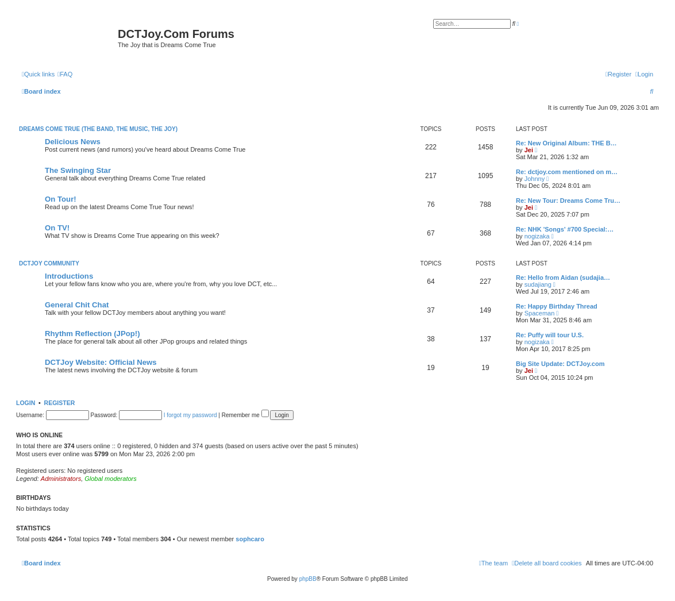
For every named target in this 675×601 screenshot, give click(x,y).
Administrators (61, 478)
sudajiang (537, 284)
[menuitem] (64, 74)
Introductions (69, 276)
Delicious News (73, 141)
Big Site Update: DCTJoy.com (560, 363)
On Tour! (60, 199)
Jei (528, 150)
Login (25, 402)
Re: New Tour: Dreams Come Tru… (568, 200)
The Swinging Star (78, 170)
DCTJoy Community (49, 263)
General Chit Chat (77, 304)
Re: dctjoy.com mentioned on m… (567, 171)
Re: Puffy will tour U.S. (550, 335)
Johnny (534, 178)
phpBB (308, 579)
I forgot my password (190, 415)
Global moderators (110, 478)
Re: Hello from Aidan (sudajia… (563, 277)
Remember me (245, 415)
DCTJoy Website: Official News (101, 362)
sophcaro (250, 538)
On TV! (57, 228)
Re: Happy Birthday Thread (556, 306)
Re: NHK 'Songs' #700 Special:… (565, 229)
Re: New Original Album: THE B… (566, 143)
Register (59, 402)
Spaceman (539, 313)
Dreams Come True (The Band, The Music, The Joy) (98, 129)
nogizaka (537, 236)
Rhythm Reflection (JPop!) (92, 333)
